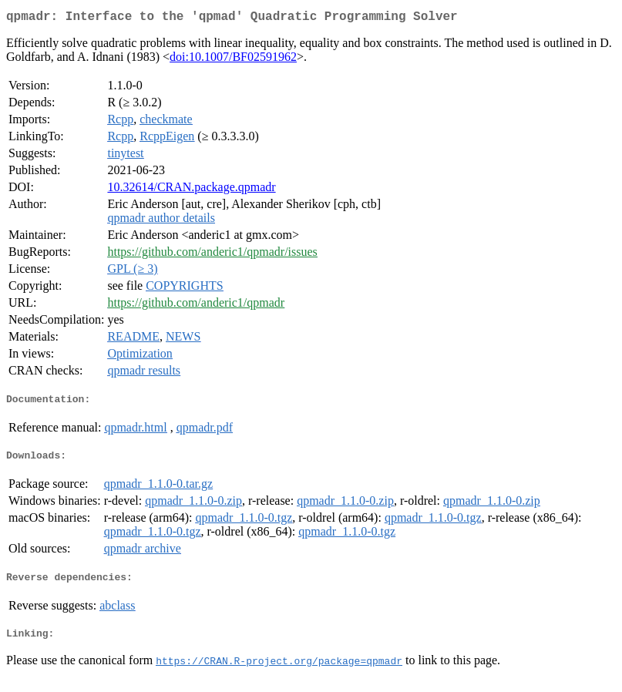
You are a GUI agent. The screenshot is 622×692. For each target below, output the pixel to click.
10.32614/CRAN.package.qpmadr (191, 190)
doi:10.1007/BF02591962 (233, 59)
